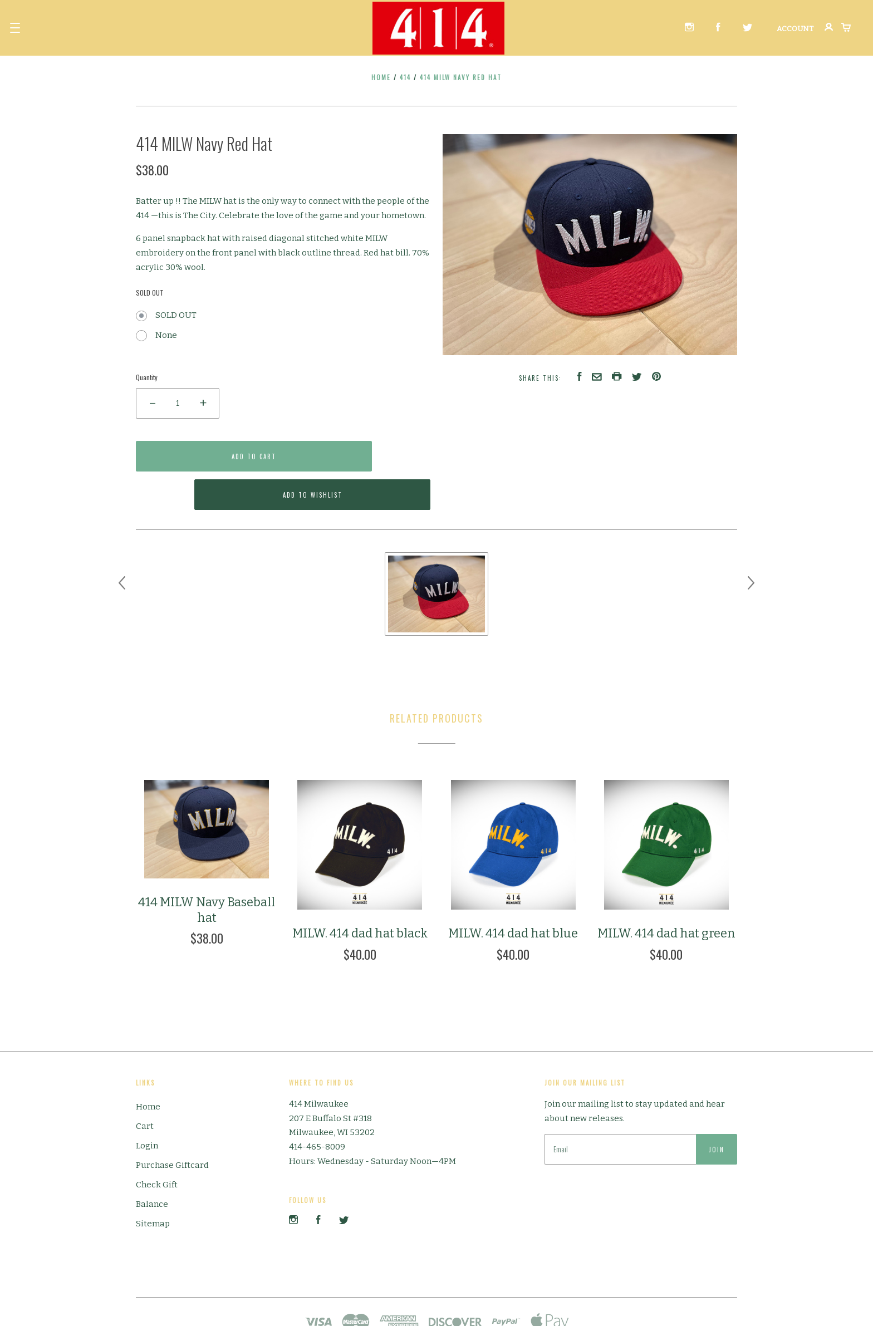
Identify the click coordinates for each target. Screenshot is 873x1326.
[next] (751, 544)
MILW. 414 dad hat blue (513, 894)
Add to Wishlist (361, 456)
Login (147, 1107)
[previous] (122, 544)
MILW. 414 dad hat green (666, 894)
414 (405, 77)
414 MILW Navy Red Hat (461, 77)
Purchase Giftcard (172, 1126)
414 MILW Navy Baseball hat (206, 871)
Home (381, 77)
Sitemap (153, 1185)
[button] (15, 28)
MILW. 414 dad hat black (360, 894)
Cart (145, 1087)
